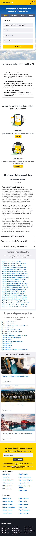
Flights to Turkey (23, 490)
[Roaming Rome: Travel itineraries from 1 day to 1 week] (18, 422)
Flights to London (23, 504)
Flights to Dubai (23, 507)
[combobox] (7, 20)
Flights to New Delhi (7, 504)
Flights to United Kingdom (25, 480)
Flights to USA (6, 474)
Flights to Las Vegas (24, 513)
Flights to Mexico (23, 474)
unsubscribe (16, 467)
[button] (5, 15)
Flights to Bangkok (23, 498)
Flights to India (6, 477)
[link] (18, 136)
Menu (33, 2)
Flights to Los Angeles (24, 510)
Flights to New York (7, 501)
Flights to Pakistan (7, 486)
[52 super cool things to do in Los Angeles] (18, 393)
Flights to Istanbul (7, 513)
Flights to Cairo (23, 501)
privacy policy (13, 466)
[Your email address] (18, 455)
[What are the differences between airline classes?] (18, 365)
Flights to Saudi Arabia (25, 477)
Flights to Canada (7, 488)
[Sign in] (30, 3)
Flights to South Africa (8, 483)
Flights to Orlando (7, 510)
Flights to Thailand (23, 483)
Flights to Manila (6, 498)
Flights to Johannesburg (8, 507)
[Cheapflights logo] (6, 2)
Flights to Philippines (7, 480)
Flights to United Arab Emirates (16, 533)
